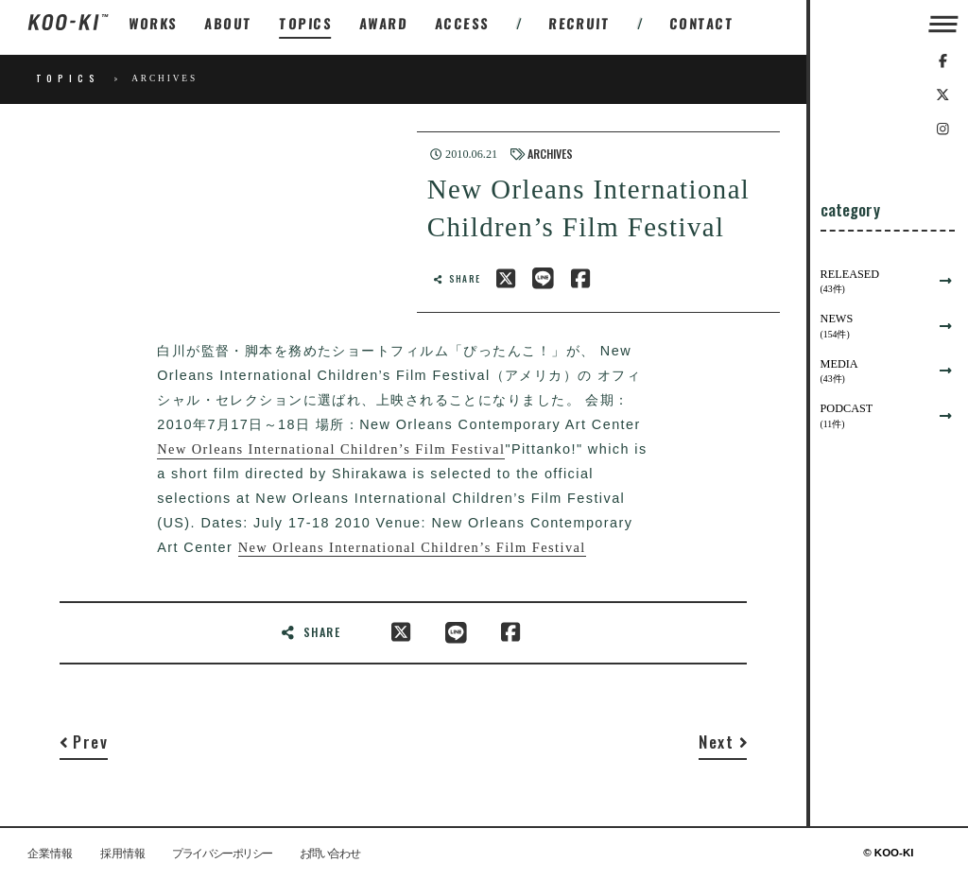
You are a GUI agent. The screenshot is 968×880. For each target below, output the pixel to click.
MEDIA (874, 372)
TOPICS (306, 23)
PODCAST (874, 416)
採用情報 (123, 853)
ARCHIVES (550, 154)
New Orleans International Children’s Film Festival (331, 449)
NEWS (874, 326)
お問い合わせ (329, 853)
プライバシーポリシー (222, 853)
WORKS (153, 23)
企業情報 (50, 853)
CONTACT (702, 23)
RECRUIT (579, 23)
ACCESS (463, 23)
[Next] (723, 746)
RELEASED (874, 282)
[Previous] (84, 746)
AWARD (383, 23)
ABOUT (228, 23)
